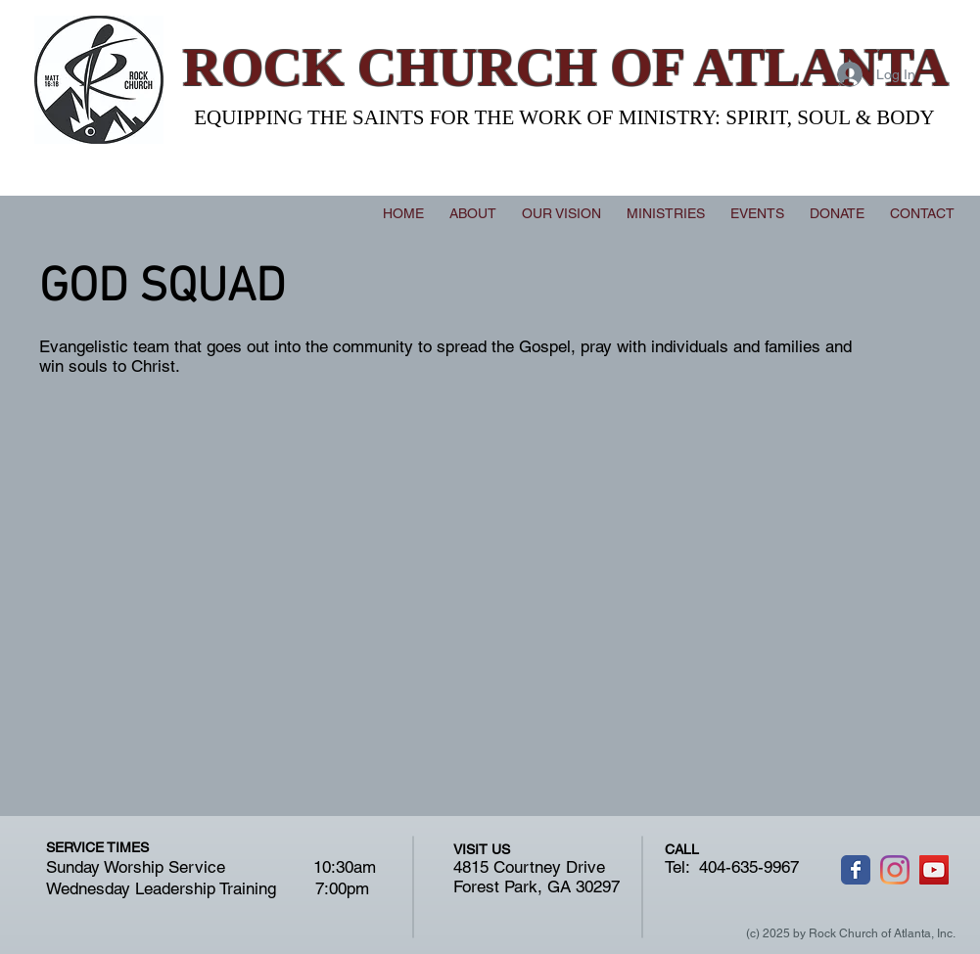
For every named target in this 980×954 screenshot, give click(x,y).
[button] (666, 213)
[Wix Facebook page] (855, 870)
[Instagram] (895, 870)
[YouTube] (934, 870)
